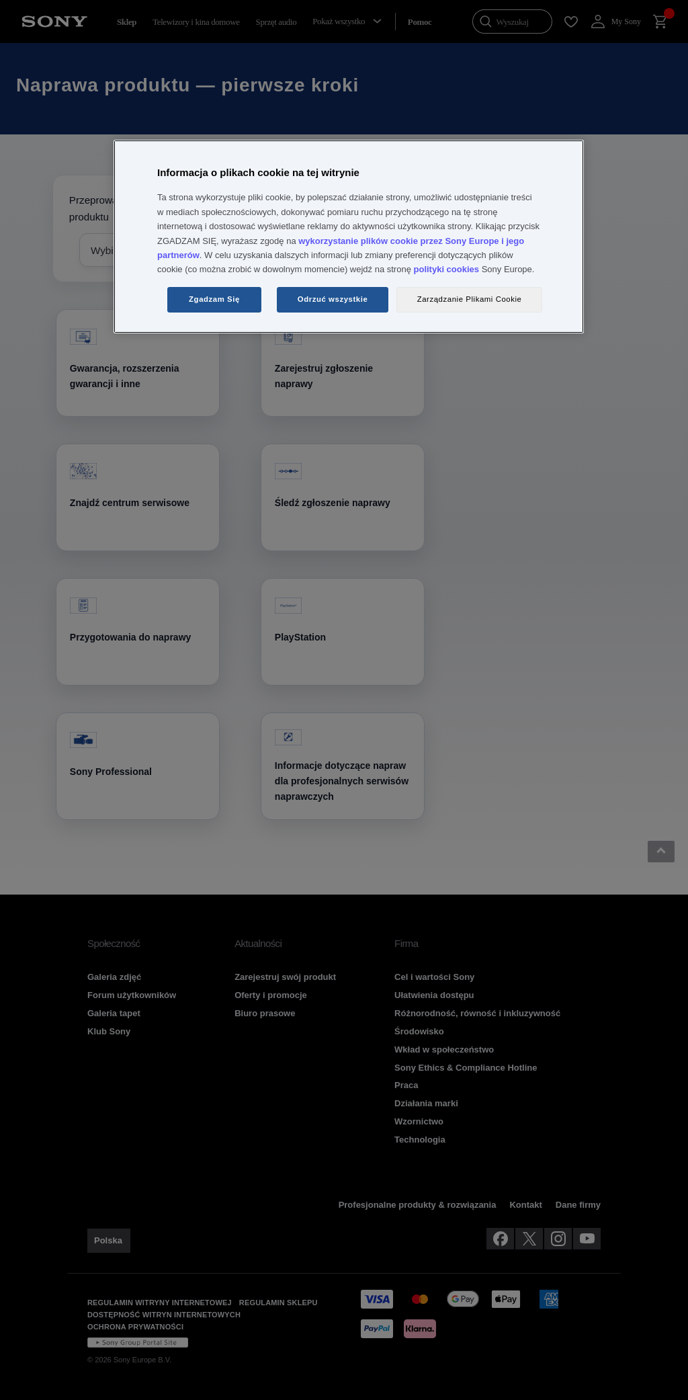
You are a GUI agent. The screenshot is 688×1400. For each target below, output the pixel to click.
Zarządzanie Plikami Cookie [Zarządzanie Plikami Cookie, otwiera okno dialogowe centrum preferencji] (469, 299)
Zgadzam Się (214, 299)
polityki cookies (447, 269)
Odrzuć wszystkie (333, 299)
